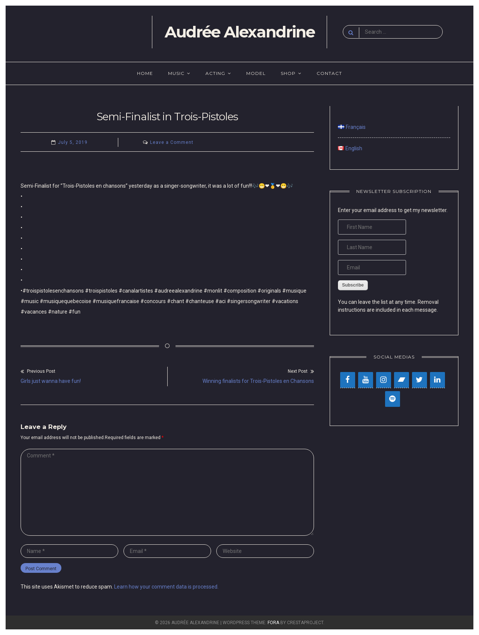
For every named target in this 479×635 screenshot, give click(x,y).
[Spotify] (392, 399)
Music (176, 73)
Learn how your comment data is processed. (166, 587)
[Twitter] (419, 380)
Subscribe (353, 285)
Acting (215, 73)
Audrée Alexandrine (240, 32)
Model (256, 73)
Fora (273, 622)
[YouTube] (365, 380)
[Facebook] (347, 380)
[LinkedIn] (437, 380)
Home (145, 73)
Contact (329, 73)
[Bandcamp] (401, 380)
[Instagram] (383, 380)
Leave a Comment (171, 142)
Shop (288, 73)
